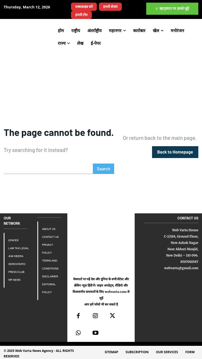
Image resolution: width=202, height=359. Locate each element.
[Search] (103, 168)
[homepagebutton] (175, 152)
